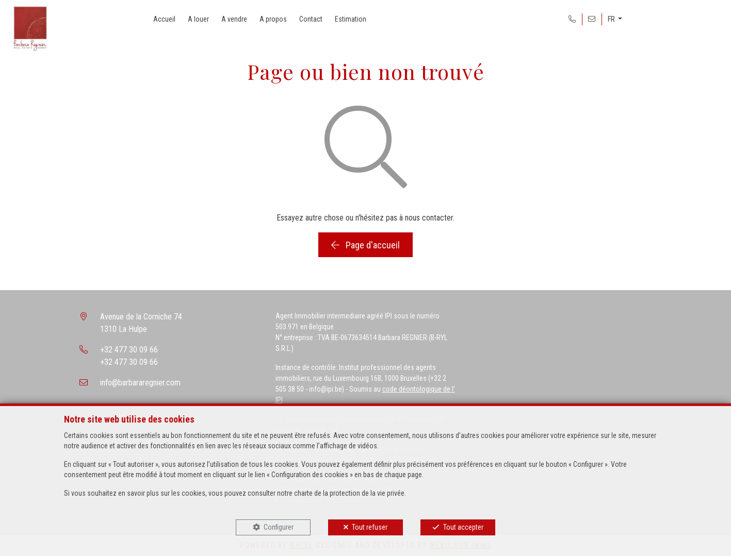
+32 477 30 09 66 (129, 350)
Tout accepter (463, 527)
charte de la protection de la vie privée (349, 493)
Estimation (350, 19)
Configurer (279, 527)
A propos (273, 19)
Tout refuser (369, 527)
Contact (310, 19)
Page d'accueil (365, 245)
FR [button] (612, 19)
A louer (198, 19)
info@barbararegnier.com (140, 382)
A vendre (234, 19)
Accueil (164, 19)
